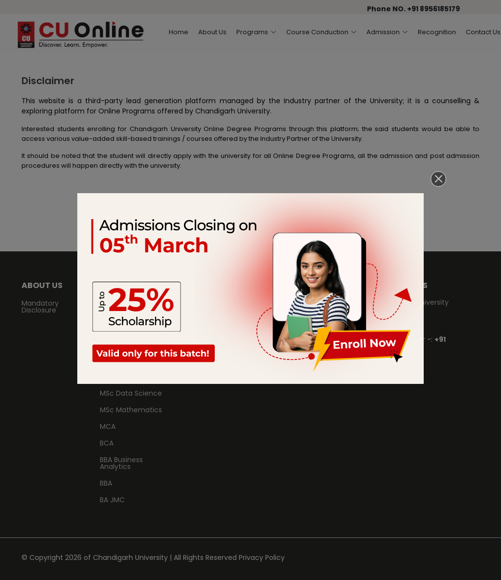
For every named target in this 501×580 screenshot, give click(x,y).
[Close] (438, 179)
